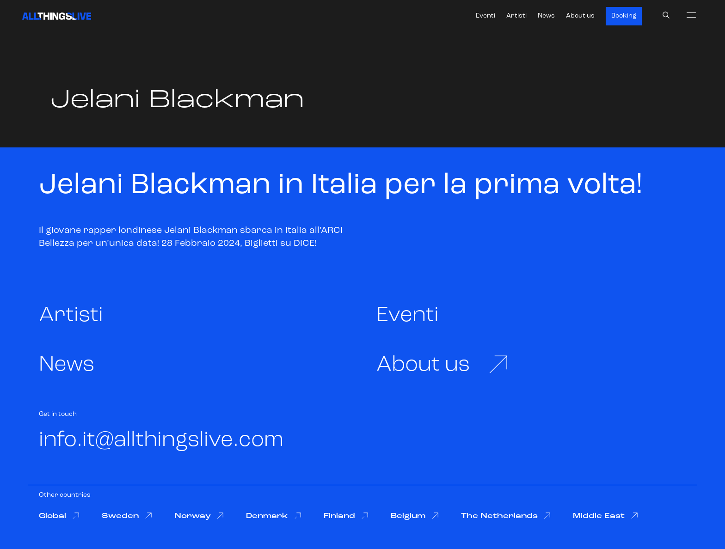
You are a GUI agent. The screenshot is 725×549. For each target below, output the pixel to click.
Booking (623, 15)
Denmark (273, 516)
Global (59, 516)
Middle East (605, 516)
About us (580, 15)
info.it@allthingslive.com (161, 440)
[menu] (691, 14)
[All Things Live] (56, 16)
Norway (199, 516)
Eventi (485, 15)
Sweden (127, 516)
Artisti (516, 15)
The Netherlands (506, 516)
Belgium (415, 516)
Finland (346, 516)
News (546, 15)
